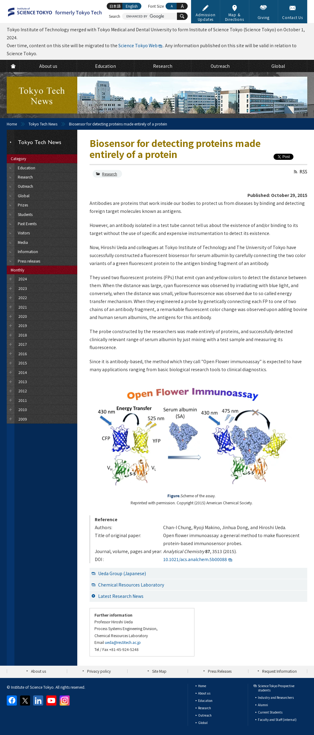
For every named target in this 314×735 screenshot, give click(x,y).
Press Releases (220, 671)
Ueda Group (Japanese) (122, 573)
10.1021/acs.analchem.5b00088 (195, 559)
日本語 (115, 6)
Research (109, 173)
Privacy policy (99, 671)
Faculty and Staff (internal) (277, 719)
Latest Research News (121, 596)
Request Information (279, 671)
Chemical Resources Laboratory (131, 585)
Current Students (270, 712)
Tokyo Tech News (43, 123)
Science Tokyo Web (138, 45)
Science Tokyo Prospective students (276, 687)
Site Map (159, 671)
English (132, 6)
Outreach (205, 715)
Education (205, 700)
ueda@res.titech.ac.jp (123, 642)
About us (38, 671)
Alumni (263, 704)
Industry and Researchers (276, 697)
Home (12, 123)
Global (203, 722)
